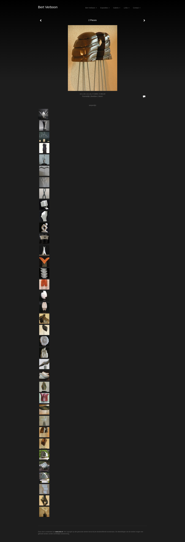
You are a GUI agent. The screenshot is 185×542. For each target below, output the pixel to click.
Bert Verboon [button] (91, 8)
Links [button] (126, 8)
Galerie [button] (116, 8)
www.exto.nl (59, 532)
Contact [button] (136, 8)
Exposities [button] (105, 8)
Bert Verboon (47, 7)
